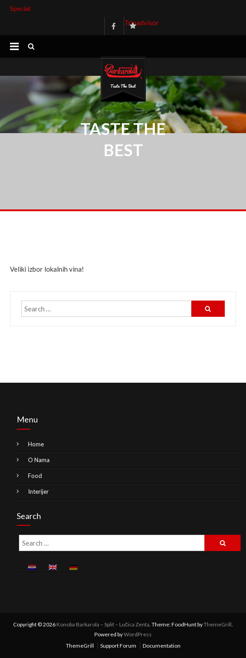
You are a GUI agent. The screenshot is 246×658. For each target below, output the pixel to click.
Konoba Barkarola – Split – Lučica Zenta (102, 624)
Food (35, 475)
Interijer (38, 491)
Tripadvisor (133, 23)
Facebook (113, 26)
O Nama (39, 459)
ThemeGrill (218, 624)
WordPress (138, 634)
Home (36, 444)
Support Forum (118, 645)
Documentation (162, 645)
